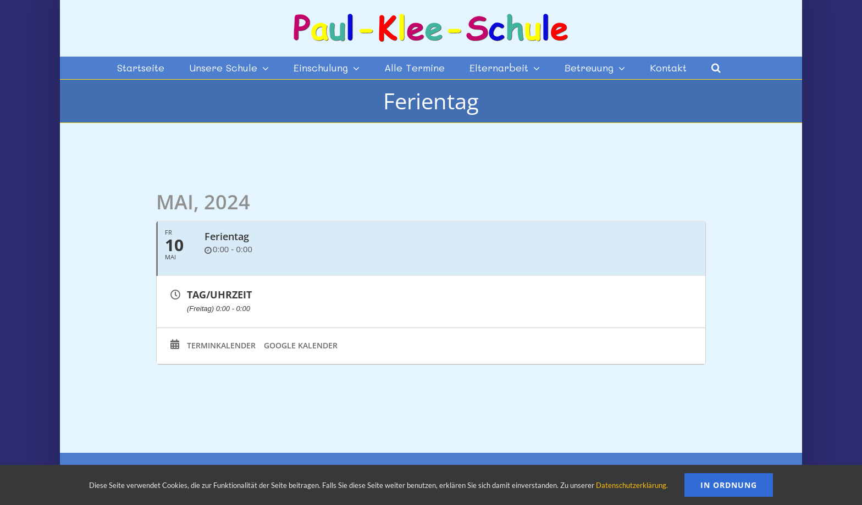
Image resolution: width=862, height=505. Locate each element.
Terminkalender (221, 346)
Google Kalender (301, 346)
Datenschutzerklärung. (632, 485)
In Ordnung (728, 485)
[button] (716, 68)
